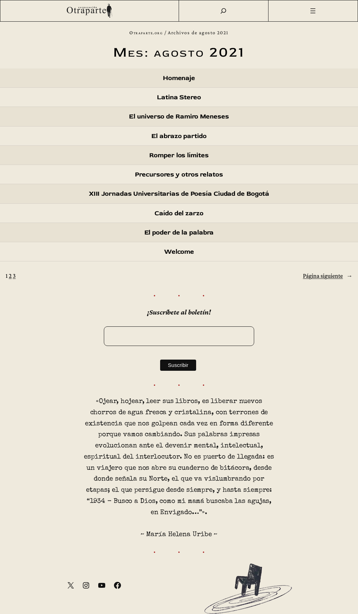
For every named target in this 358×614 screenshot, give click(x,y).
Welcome (179, 251)
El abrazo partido (178, 136)
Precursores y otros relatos (179, 174)
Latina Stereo (179, 97)
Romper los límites (178, 155)
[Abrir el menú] (313, 10)
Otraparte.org (146, 32)
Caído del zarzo (179, 213)
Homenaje (179, 78)
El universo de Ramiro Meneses (179, 116)
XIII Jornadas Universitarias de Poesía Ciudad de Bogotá (179, 193)
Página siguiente (327, 276)
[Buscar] (223, 11)
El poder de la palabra (179, 232)
